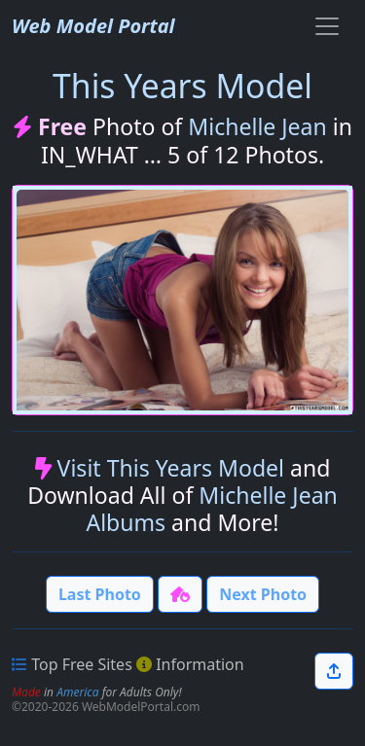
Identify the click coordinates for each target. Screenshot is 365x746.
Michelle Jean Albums (211, 509)
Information (200, 664)
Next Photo (263, 594)
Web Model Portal (93, 26)
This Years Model (182, 85)
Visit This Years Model (170, 467)
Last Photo (99, 594)
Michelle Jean (257, 126)
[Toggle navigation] (327, 26)
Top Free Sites (81, 664)
